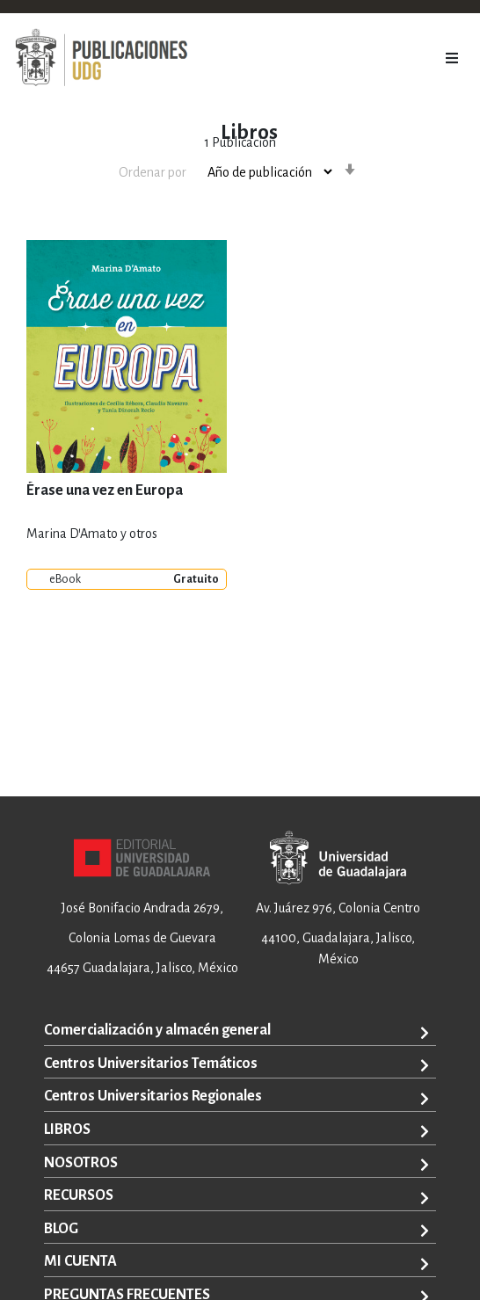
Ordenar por (152, 172)
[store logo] (101, 58)
